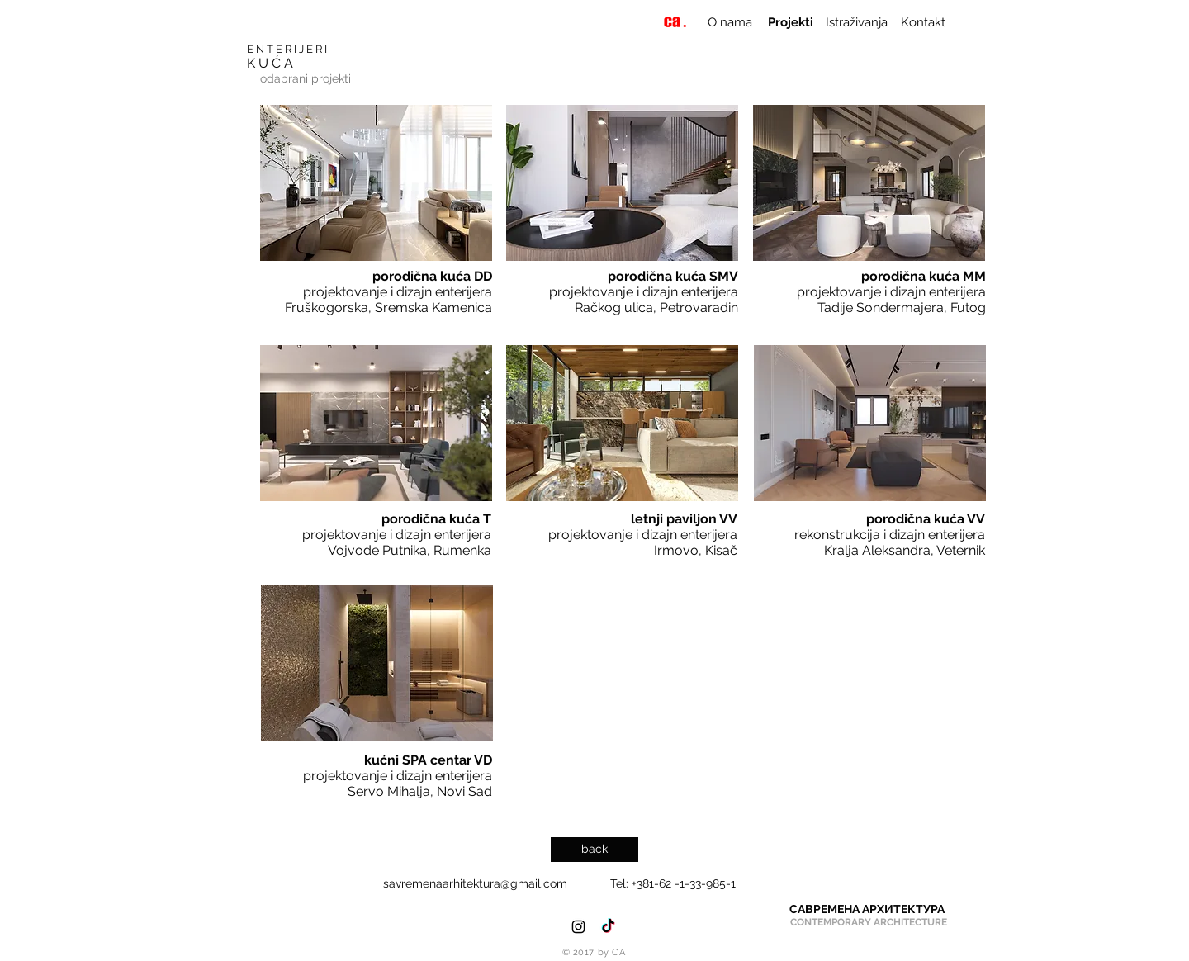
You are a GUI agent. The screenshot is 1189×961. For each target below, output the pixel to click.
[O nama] (729, 22)
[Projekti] (790, 22)
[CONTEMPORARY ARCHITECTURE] (868, 923)
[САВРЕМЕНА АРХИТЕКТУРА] (867, 910)
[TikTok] (608, 926)
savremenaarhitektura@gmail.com (475, 883)
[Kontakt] (923, 22)
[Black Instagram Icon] (578, 926)
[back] (594, 849)
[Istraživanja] (856, 22)
